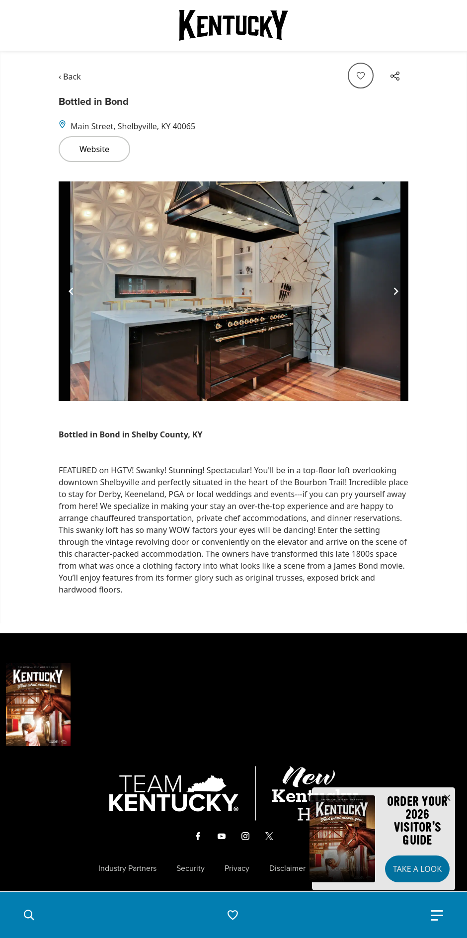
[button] (29, 915)
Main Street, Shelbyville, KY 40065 (133, 126)
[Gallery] (233, 291)
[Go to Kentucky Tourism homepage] (233, 25)
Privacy (237, 868)
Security (190, 868)
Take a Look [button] (417, 868)
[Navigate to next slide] (396, 291)
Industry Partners (127, 868)
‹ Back (70, 76)
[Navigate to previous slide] (71, 291)
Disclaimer (287, 868)
